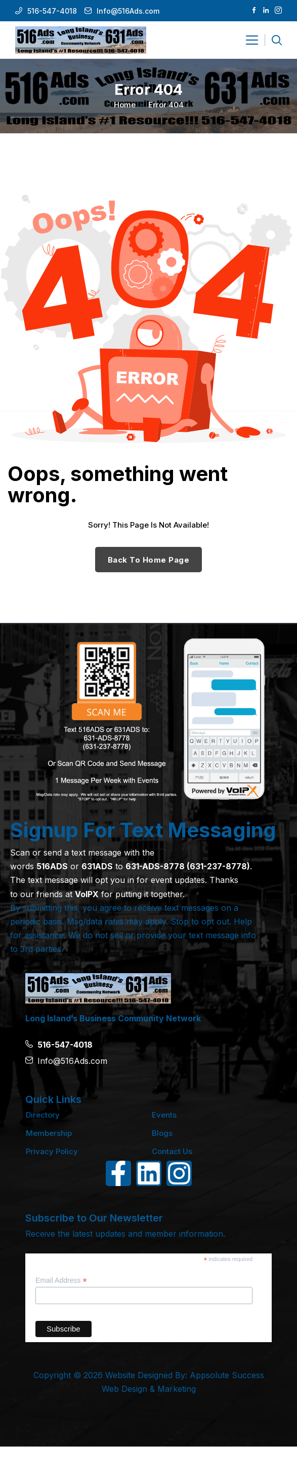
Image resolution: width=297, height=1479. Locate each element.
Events (164, 1115)
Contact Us (172, 1151)
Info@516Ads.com (128, 11)
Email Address (61, 1280)
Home (125, 104)
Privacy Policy (52, 1151)
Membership (49, 1133)
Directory (43, 1115)
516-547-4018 (52, 11)
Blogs (162, 1133)
